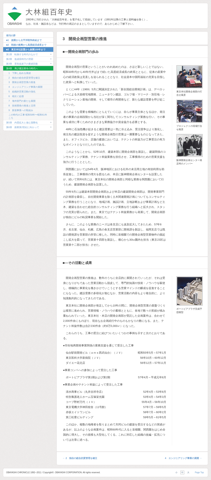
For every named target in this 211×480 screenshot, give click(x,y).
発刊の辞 (10, 35)
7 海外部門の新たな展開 (21, 101)
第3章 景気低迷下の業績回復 (22, 63)
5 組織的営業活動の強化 (21, 91)
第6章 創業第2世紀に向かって (22, 127)
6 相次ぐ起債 (16, 96)
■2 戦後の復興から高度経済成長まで (26, 45)
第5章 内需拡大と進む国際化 (22, 122)
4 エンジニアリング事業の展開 (25, 87)
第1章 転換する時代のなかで (22, 54)
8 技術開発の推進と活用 (21, 105)
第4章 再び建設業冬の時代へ (22, 68)
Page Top (199, 472)
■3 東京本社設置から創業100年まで (25, 49)
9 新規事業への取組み (20, 110)
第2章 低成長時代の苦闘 (19, 59)
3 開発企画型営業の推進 (21, 82)
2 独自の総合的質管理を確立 (24, 77)
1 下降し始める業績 (19, 73)
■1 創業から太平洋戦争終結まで (24, 40)
